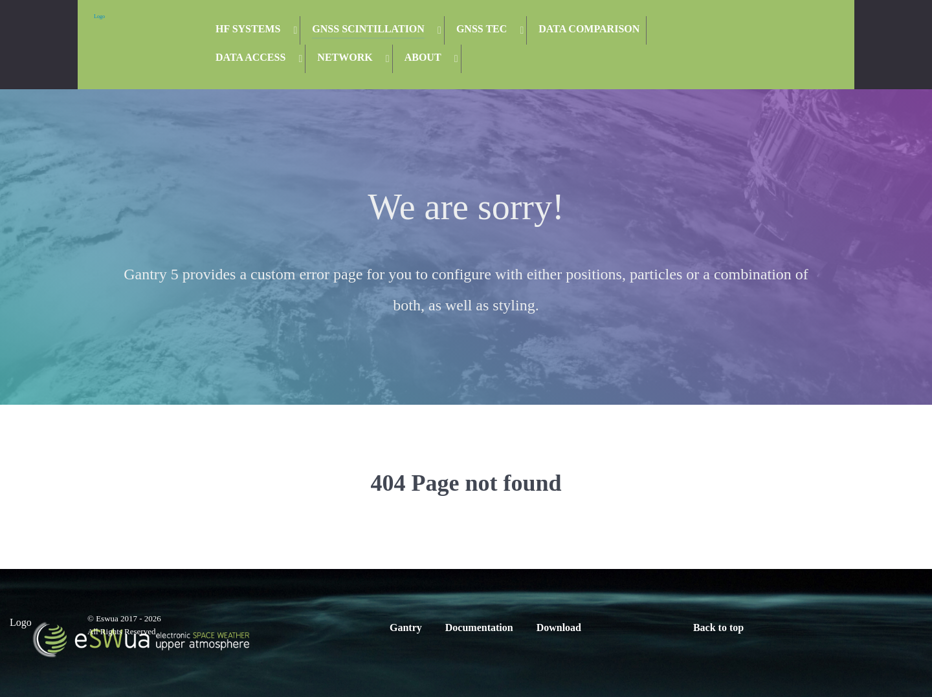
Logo (99, 16)
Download (559, 627)
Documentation (479, 627)
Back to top (718, 627)
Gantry (406, 627)
